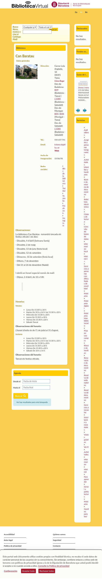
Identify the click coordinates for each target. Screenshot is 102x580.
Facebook (64, 209)
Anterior (78, 111)
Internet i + (86, 258)
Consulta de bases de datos (86, 232)
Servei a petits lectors (86, 492)
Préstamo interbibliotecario (86, 319)
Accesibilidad (9, 534)
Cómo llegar (59, 81)
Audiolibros (86, 132)
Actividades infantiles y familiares (86, 167)
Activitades (86, 453)
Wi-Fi (86, 447)
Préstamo (86, 294)
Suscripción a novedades (86, 423)
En (86, 12)
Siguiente (85, 111)
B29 (56, 90)
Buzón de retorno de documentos (86, 187)
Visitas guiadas (86, 438)
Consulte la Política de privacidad (53, 566)
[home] (27, 12)
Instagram (64, 222)
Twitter (64, 189)
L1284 (57, 99)
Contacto (57, 546)
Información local (86, 248)
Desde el (17, 381)
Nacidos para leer (86, 513)
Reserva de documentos (86, 395)
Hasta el (16, 387)
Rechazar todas (47, 571)
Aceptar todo (28, 571)
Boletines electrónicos (86, 204)
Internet (86, 470)
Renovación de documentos (86, 364)
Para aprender (86, 479)
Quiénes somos (59, 534)
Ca (76, 12)
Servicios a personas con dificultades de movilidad (86, 277)
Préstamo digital (86, 305)
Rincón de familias (86, 349)
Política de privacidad (12, 546)
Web (56, 150)
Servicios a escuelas (86, 409)
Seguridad (57, 540)
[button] (86, 17)
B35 (56, 114)
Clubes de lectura (86, 218)
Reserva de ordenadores (86, 380)
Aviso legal (8, 540)
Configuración (10, 571)
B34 (62, 114)
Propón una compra (86, 335)
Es (81, 12)
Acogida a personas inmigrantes (86, 147)
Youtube (64, 198)
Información (86, 462)
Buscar (20, 395)
